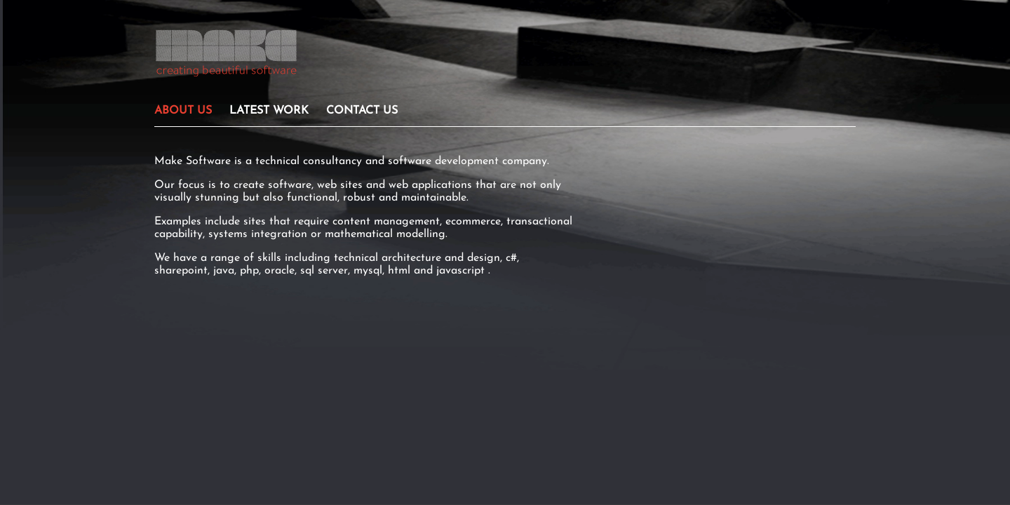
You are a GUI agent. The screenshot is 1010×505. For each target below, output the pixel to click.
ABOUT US (183, 110)
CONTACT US (362, 110)
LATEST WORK (269, 110)
